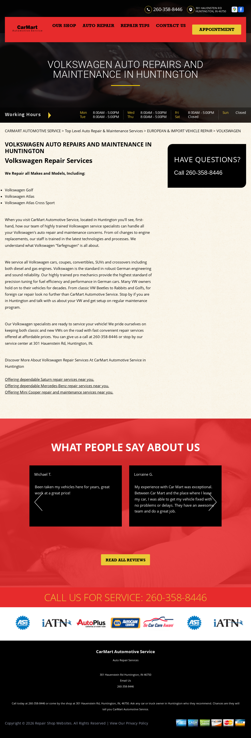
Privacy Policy (137, 723)
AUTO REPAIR (98, 25)
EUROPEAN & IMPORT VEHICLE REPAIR (179, 130)
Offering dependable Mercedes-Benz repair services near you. (57, 385)
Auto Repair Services (125, 660)
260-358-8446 (167, 9)
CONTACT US (171, 25)
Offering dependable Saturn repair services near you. (49, 379)
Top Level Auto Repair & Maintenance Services (104, 130)
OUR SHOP (64, 25)
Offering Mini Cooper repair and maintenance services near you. (59, 392)
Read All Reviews (126, 560)
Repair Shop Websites (53, 723)
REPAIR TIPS (135, 25)
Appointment (216, 29)
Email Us (125, 680)
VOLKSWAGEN (228, 130)
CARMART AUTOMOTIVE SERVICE (33, 130)
